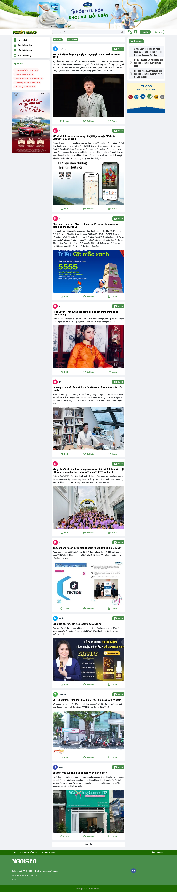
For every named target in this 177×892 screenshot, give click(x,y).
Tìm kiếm (122, 32)
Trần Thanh (62, 694)
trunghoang (62, 49)
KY (60, 131)
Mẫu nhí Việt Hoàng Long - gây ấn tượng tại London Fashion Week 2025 (86, 56)
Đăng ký (145, 32)
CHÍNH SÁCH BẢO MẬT (49, 852)
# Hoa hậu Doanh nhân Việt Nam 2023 (26, 70)
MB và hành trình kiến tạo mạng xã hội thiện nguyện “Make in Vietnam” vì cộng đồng (84, 137)
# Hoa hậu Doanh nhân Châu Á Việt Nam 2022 (28, 78)
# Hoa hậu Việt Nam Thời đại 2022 (24, 87)
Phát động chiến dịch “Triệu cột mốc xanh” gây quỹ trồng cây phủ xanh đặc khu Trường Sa (86, 225)
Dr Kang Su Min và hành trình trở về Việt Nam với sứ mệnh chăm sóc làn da (87, 389)
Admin (61, 767)
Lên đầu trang (157, 852)
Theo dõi (118, 49)
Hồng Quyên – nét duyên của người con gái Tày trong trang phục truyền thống (85, 313)
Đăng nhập (158, 32)
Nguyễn (61, 618)
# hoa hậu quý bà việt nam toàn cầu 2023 (27, 83)
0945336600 (30, 871)
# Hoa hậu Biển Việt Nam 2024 (23, 74)
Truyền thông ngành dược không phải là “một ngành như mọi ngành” (87, 547)
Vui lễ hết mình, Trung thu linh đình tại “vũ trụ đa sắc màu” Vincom (87, 699)
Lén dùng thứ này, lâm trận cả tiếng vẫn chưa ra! (77, 623)
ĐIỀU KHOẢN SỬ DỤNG (28, 852)
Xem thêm (88, 844)
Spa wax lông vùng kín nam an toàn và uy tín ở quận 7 (80, 772)
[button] (113, 121)
